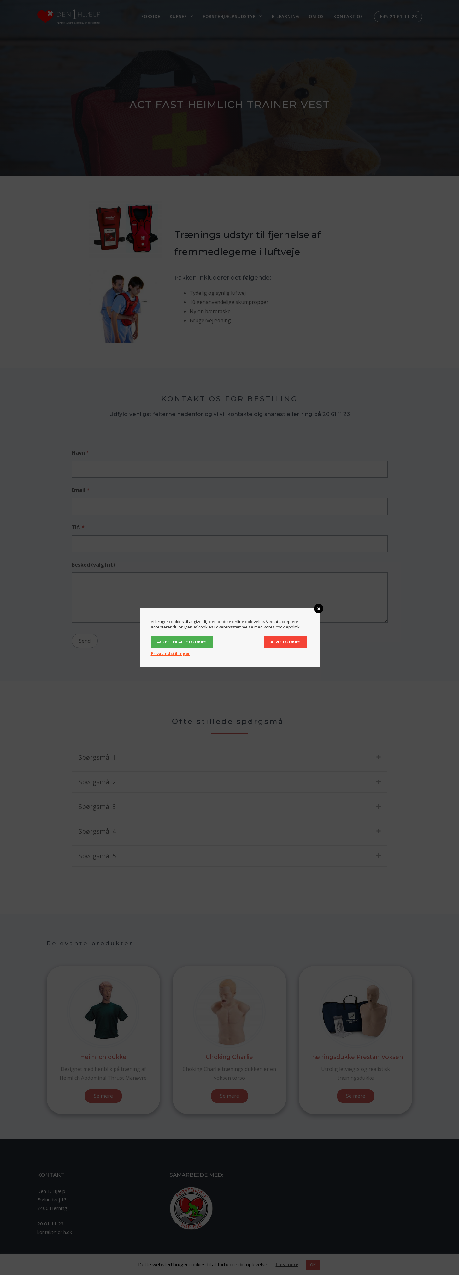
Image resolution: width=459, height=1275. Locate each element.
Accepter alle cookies (182, 642)
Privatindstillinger (170, 653)
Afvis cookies (285, 642)
